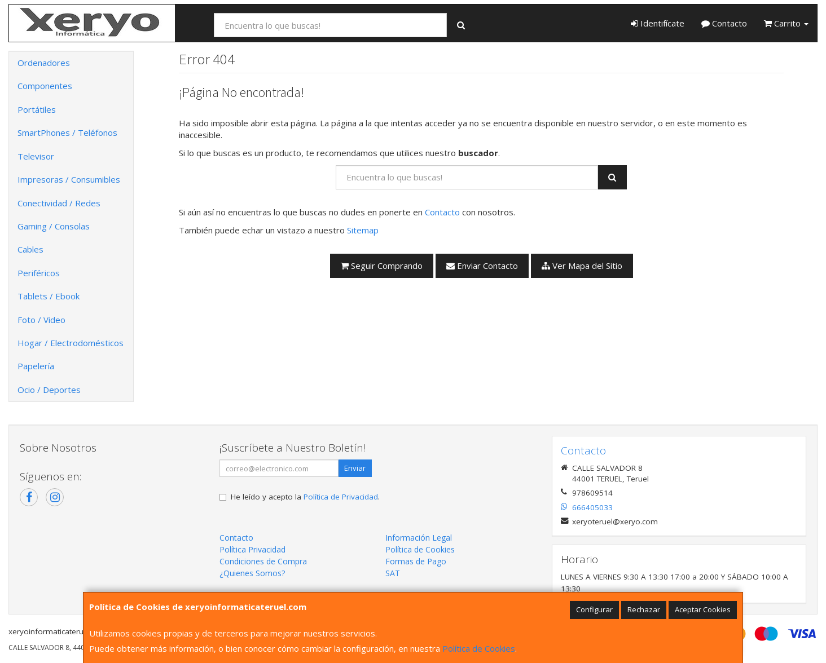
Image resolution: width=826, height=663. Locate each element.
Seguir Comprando (382, 265)
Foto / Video (41, 319)
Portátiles (36, 109)
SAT (392, 573)
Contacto (724, 23)
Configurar (594, 609)
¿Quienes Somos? (252, 573)
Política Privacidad (252, 549)
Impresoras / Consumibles (68, 179)
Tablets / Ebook (48, 296)
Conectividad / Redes (58, 203)
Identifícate (657, 23)
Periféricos (38, 273)
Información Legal (418, 537)
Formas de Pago (415, 561)
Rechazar (643, 609)
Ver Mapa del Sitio (582, 265)
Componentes (44, 85)
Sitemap (363, 230)
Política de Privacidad (341, 497)
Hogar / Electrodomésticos (70, 342)
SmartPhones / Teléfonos (67, 132)
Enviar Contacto (482, 265)
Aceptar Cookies (703, 609)
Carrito (786, 23)
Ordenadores (43, 62)
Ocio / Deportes (49, 389)
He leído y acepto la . (305, 497)
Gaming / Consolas (53, 226)
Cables (30, 249)
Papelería (35, 366)
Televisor (35, 156)
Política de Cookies (478, 648)
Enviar (355, 468)
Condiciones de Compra (263, 561)
